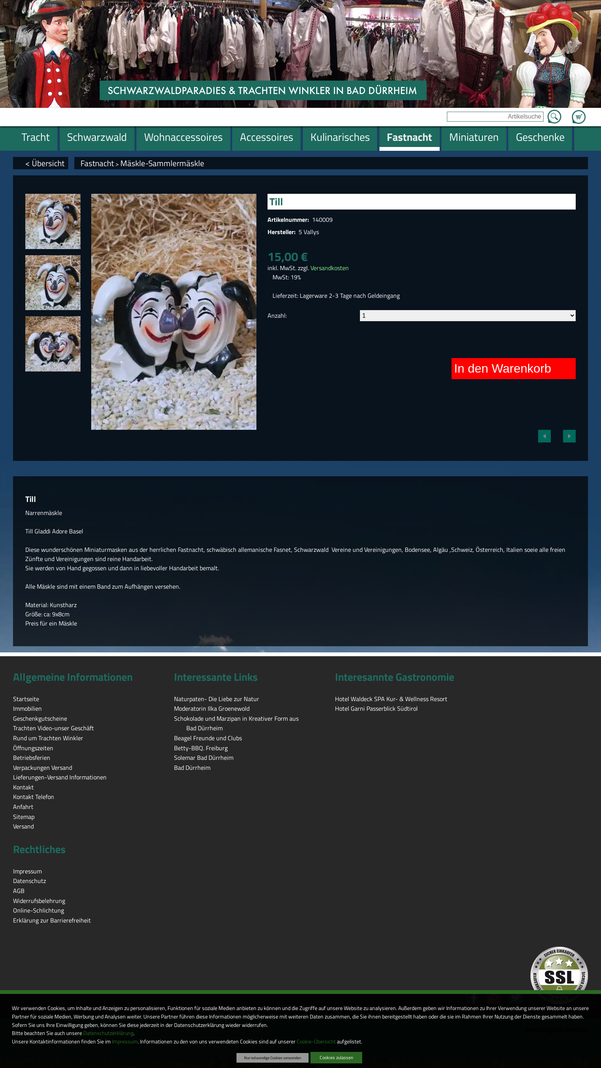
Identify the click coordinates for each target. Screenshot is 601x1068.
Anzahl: (277, 315)
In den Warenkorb (502, 368)
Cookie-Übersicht (316, 1041)
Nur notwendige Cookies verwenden (272, 1058)
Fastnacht (97, 163)
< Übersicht (44, 163)
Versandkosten (329, 267)
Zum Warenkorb (579, 112)
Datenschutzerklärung (108, 1033)
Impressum (125, 1041)
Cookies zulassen (336, 1057)
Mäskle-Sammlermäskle (162, 163)
